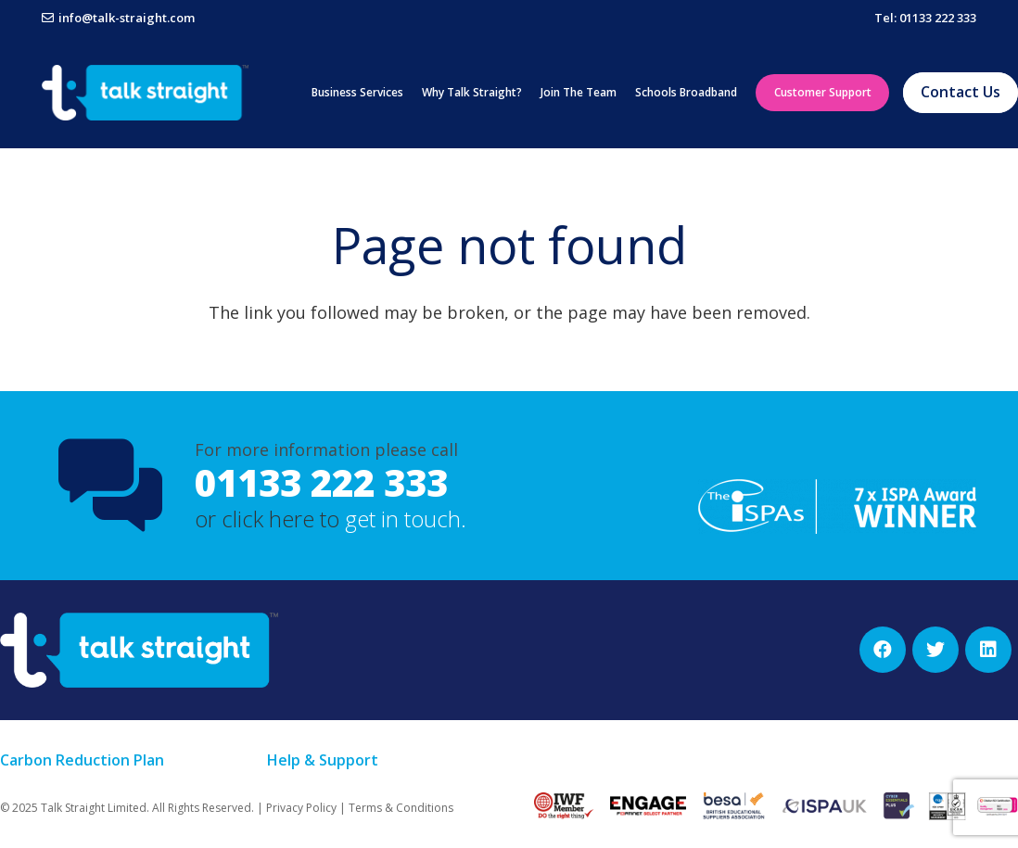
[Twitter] (935, 650)
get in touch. (405, 518)
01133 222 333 (321, 482)
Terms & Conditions (401, 808)
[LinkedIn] (988, 650)
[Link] (145, 92)
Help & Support (322, 760)
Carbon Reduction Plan (82, 760)
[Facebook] (882, 650)
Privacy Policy (301, 808)
